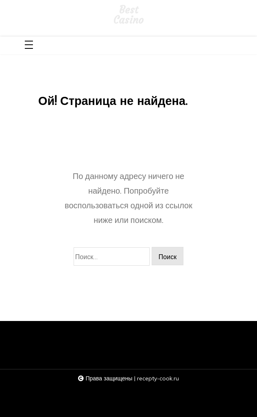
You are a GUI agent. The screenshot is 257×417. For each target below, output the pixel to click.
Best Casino (128, 15)
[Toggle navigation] (29, 45)
